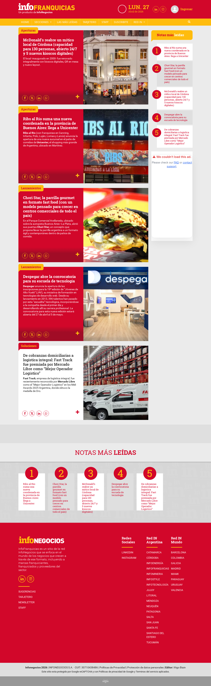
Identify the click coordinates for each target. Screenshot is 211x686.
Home (25, 22)
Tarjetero (89, 22)
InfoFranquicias (157, 568)
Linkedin (127, 552)
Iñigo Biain (180, 667)
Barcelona (178, 552)
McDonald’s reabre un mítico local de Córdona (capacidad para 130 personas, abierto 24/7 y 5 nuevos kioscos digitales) (50, 46)
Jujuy (150, 590)
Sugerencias (27, 591)
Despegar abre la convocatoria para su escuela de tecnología (49, 278)
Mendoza (152, 600)
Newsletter (121, 22)
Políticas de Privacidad (113, 667)
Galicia (176, 563)
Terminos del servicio (147, 671)
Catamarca (154, 552)
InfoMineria (154, 573)
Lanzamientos (31, 188)
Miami (175, 573)
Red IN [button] (138, 22)
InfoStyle (153, 579)
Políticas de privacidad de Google (116, 671)
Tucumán (152, 642)
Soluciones (28, 346)
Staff (105, 22)
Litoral (151, 595)
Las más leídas (67, 22)
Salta (150, 616)
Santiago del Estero (155, 635)
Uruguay (177, 584)
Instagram (129, 557)
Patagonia (153, 611)
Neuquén (152, 606)
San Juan (152, 622)
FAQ (176, 162)
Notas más (105, 452)
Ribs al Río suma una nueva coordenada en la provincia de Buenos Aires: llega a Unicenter (50, 123)
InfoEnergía (154, 563)
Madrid (176, 568)
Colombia (177, 557)
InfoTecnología (157, 584)
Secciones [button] (41, 22)
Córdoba (152, 557)
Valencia (177, 590)
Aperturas (28, 30)
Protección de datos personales (145, 667)
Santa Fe (152, 627)
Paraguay (177, 579)
